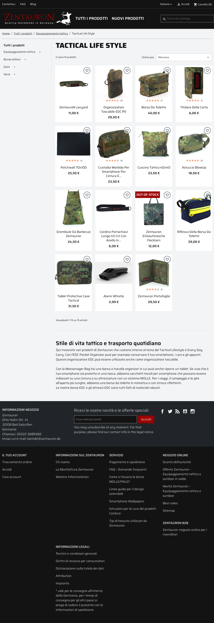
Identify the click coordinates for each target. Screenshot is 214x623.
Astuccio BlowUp (194, 167)
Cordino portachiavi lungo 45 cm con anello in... (114, 236)
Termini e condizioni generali (76, 553)
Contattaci (8, 4)
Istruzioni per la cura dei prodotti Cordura (132, 511)
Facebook (162, 411)
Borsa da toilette (153, 107)
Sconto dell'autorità (177, 462)
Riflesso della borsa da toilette (194, 234)
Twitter (170, 411)
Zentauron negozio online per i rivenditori (185, 532)
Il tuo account (14, 455)
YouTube (185, 411)
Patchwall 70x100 (74, 167)
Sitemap (169, 510)
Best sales (170, 503)
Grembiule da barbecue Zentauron (73, 234)
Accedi (7, 469)
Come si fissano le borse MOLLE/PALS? (126, 479)
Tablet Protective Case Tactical (73, 298)
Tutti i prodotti (91, 18)
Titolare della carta (194, 107)
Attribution (63, 575)
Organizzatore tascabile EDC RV (113, 109)
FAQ (22, 4)
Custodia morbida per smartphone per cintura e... (113, 171)
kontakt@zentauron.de (43, 438)
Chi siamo (63, 462)
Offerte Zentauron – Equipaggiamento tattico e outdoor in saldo (182, 474)
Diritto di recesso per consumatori (80, 561)
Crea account (11, 476)
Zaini (7, 67)
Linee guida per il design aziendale (126, 491)
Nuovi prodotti (128, 18)
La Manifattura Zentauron (75, 469)
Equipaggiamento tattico (19, 52)
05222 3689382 (29, 434)
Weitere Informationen (72, 476)
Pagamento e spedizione (127, 462)
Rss (177, 411)
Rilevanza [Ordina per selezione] (184, 57)
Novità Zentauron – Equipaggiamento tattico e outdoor (182, 491)
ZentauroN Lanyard (73, 107)
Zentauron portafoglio (154, 296)
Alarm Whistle (113, 296)
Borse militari (12, 59)
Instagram (193, 411)
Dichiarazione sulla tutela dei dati (80, 568)
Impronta (62, 583)
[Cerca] (187, 18)
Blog (33, 4)
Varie (7, 74)
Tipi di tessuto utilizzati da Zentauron (128, 523)
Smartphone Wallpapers (126, 501)
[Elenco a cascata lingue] (166, 4)
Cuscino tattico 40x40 (153, 167)
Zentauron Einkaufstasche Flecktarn (154, 236)
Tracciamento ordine (17, 462)
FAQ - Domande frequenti (127, 469)
